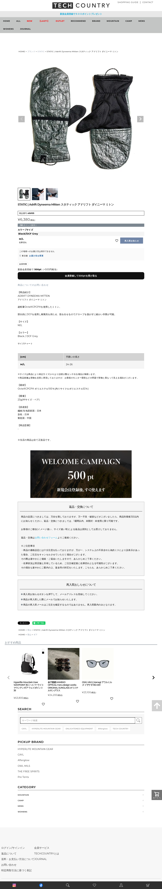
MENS (141, 21)
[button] (8, 677)
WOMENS (8, 29)
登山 (29, 630)
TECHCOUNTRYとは (46, 853)
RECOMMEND (78, 21)
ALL (18, 21)
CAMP (128, 21)
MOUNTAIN (113, 21)
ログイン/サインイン (13, 847)
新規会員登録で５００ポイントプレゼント (81, 14)
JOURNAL (25, 29)
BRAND (96, 21)
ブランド (31, 51)
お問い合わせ (8, 864)
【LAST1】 (44, 21)
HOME (6, 21)
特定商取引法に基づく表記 (16, 870)
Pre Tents (23, 777)
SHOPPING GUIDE (128, 2)
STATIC (40, 51)
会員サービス (41, 847)
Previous (21, 119)
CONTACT (147, 2)
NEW (29, 21)
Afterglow (23, 760)
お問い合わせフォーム (46, 537)
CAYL (21, 754)
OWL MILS (24, 766)
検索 (138, 720)
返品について (8, 853)
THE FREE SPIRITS (29, 771)
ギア (35, 634)
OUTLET (60, 21)
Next (140, 119)
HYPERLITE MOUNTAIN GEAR (35, 749)
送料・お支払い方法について (17, 859)
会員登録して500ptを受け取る (81, 275)
